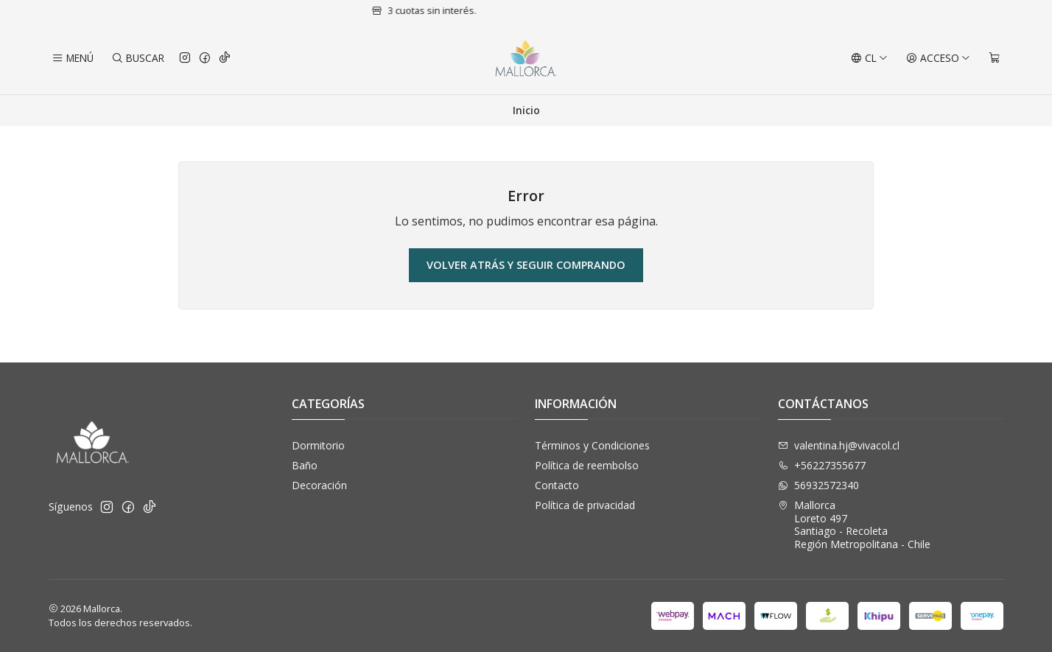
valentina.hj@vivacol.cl (839, 445)
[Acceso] (938, 58)
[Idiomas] (869, 58)
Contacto (557, 485)
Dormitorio (318, 445)
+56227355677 (822, 465)
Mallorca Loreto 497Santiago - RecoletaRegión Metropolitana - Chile (854, 524)
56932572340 (818, 485)
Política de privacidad (585, 505)
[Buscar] (137, 58)
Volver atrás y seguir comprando (526, 265)
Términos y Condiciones (592, 445)
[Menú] (73, 58)
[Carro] (994, 58)
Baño (305, 465)
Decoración (319, 485)
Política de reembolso (587, 465)
